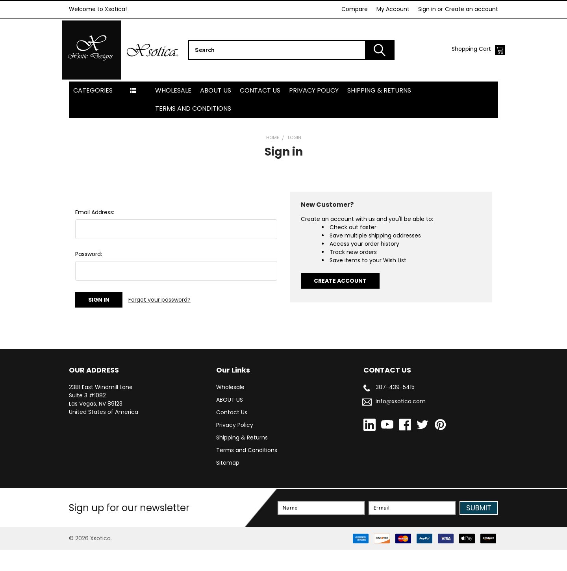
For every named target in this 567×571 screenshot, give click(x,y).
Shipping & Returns (379, 111)
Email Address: (94, 233)
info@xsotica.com (401, 422)
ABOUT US (215, 111)
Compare (354, 9)
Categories (93, 111)
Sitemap (227, 484)
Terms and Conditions (193, 129)
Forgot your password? (159, 321)
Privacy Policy (314, 111)
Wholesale (173, 111)
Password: (88, 275)
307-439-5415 (395, 408)
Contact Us (260, 111)
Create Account (340, 302)
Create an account (471, 9)
